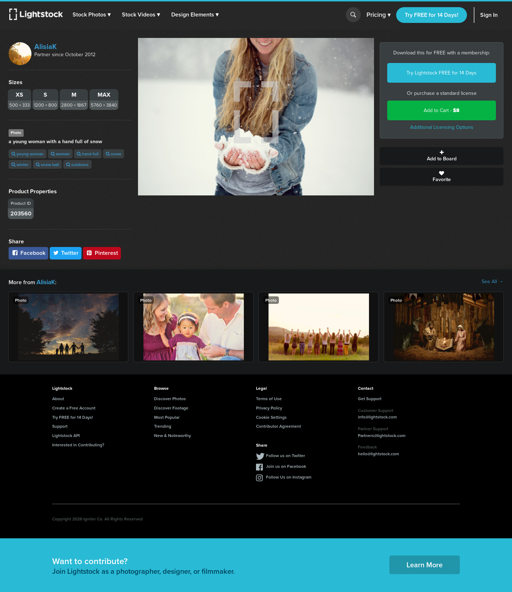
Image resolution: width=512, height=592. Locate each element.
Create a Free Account (73, 407)
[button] (93, 14)
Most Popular (166, 416)
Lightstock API (66, 435)
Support (60, 425)
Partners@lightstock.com (381, 435)
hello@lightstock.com (378, 453)
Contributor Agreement (278, 425)
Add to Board (441, 156)
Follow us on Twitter (285, 455)
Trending (162, 425)
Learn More (425, 564)
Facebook (28, 253)
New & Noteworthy (172, 435)
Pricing (378, 15)
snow (113, 154)
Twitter (66, 253)
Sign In (489, 15)
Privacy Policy (269, 407)
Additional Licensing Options (441, 127)
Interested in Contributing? (78, 444)
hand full (88, 154)
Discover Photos (170, 398)
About (58, 398)
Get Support (369, 398)
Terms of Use (269, 398)
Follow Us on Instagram (288, 476)
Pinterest (102, 253)
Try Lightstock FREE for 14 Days (442, 73)
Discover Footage (171, 407)
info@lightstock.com (377, 416)
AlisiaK (45, 46)
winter (20, 164)
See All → (492, 281)
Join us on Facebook (286, 465)
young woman (27, 154)
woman (60, 154)
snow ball (47, 164)
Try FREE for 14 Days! (431, 15)
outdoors (77, 164)
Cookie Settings (271, 416)
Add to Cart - (441, 110)
